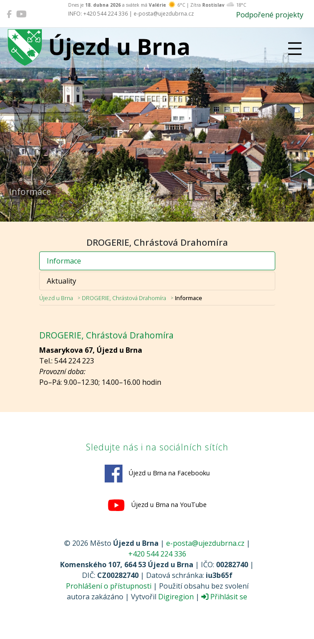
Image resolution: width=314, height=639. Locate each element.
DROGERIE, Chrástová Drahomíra (124, 298)
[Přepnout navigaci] (295, 48)
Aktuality (61, 281)
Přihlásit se (224, 597)
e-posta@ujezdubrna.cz (205, 543)
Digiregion (176, 597)
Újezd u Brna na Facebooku (157, 473)
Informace (64, 261)
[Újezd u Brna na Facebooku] (9, 14)
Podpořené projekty (269, 15)
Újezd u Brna (56, 298)
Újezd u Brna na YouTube (157, 505)
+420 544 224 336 (157, 554)
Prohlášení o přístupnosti (108, 586)
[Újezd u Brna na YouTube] (21, 14)
